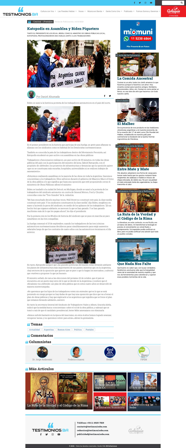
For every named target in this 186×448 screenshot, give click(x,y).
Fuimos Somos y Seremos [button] (147, 11)
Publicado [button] (128, 11)
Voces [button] (81, 11)
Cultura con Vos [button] (47, 11)
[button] (29, 391)
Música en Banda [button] (94, 11)
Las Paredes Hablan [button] (66, 11)
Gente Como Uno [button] (113, 11)
